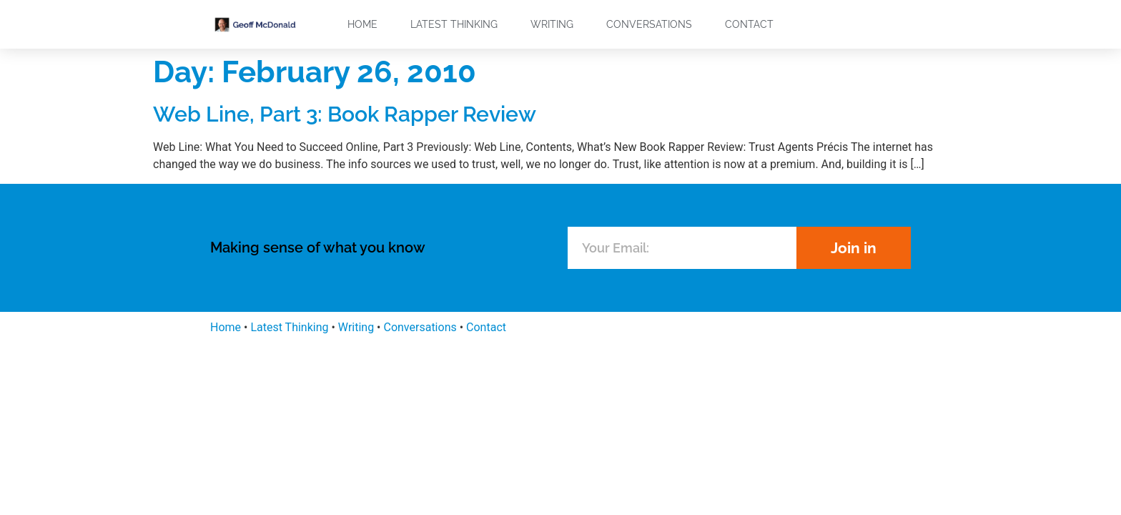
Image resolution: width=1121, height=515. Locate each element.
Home (362, 24)
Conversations (649, 24)
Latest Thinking (454, 24)
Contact (749, 24)
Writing (551, 24)
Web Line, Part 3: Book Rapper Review (344, 114)
